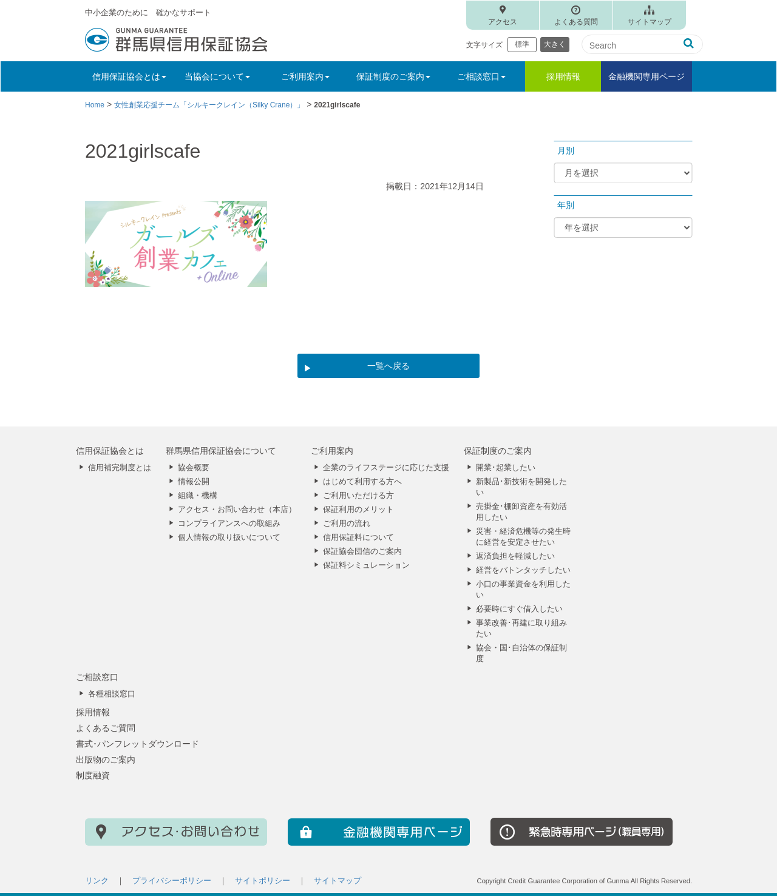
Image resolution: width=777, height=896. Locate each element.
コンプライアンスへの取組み (229, 523)
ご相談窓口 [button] (481, 76)
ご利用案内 (332, 451)
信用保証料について (358, 537)
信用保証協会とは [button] (129, 76)
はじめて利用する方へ (362, 481)
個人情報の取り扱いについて (229, 537)
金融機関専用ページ (646, 76)
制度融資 (93, 775)
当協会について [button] (217, 76)
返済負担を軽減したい (515, 556)
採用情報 (563, 76)
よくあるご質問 (105, 728)
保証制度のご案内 (498, 451)
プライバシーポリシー (171, 881)
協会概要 (193, 467)
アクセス (502, 22)
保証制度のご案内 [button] (393, 76)
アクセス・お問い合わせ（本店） (237, 509)
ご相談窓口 (97, 677)
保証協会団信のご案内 (362, 551)
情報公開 (193, 481)
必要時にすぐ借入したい (519, 609)
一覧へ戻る (388, 366)
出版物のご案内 (105, 759)
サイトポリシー (262, 881)
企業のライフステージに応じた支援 (386, 467)
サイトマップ (649, 22)
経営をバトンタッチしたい (523, 570)
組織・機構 (197, 495)
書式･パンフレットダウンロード (137, 744)
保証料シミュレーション (366, 565)
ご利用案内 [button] (305, 76)
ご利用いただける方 (358, 495)
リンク (97, 881)
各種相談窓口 (111, 694)
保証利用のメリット (358, 509)
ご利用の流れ (346, 523)
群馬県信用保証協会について (221, 451)
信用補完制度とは (119, 467)
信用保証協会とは (110, 451)
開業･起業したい (505, 467)
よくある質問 (576, 22)
